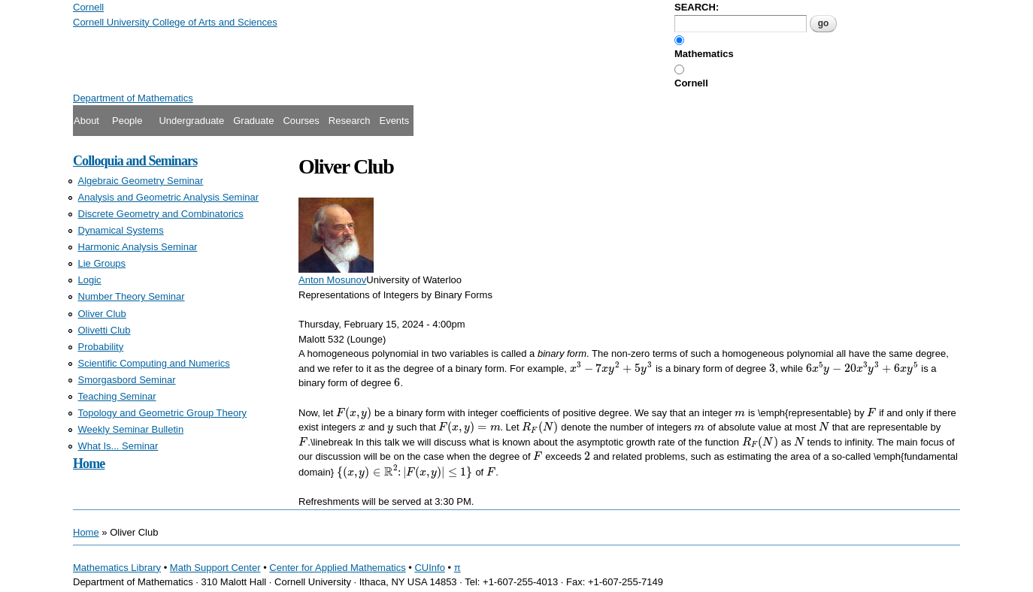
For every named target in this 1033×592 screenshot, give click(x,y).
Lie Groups (102, 263)
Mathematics (704, 53)
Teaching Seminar (117, 396)
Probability (101, 346)
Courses (301, 120)
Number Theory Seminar (131, 296)
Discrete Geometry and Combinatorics (161, 213)
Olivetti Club (104, 330)
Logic (89, 279)
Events (394, 120)
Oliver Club (102, 313)
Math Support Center (215, 567)
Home (89, 463)
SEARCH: (696, 7)
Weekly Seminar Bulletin (131, 429)
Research (350, 120)
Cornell (691, 83)
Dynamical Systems (121, 230)
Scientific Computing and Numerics (154, 363)
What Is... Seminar (118, 446)
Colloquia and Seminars (135, 160)
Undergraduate (191, 120)
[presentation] (611, 368)
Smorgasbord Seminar (127, 379)
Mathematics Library (117, 567)
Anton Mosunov (332, 279)
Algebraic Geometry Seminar (141, 180)
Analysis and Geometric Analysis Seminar (168, 197)
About (86, 120)
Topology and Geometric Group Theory (162, 412)
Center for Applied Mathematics (337, 567)
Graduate (253, 120)
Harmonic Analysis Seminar (138, 246)
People (127, 120)
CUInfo (429, 567)
